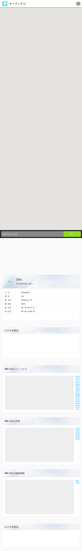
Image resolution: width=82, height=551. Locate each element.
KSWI (77, 437)
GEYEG (78, 387)
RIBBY (78, 395)
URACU (78, 401)
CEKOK (78, 377)
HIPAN (78, 391)
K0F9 (77, 431)
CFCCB (78, 381)
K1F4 (77, 429)
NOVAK (78, 393)
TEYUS (78, 399)
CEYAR (78, 379)
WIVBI (78, 403)
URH (77, 483)
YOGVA (78, 407)
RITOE (78, 397)
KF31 (77, 435)
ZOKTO (78, 409)
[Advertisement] (41, 255)
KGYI (77, 433)
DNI (77, 481)
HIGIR (78, 389)
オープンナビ (14, 3)
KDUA (78, 439)
